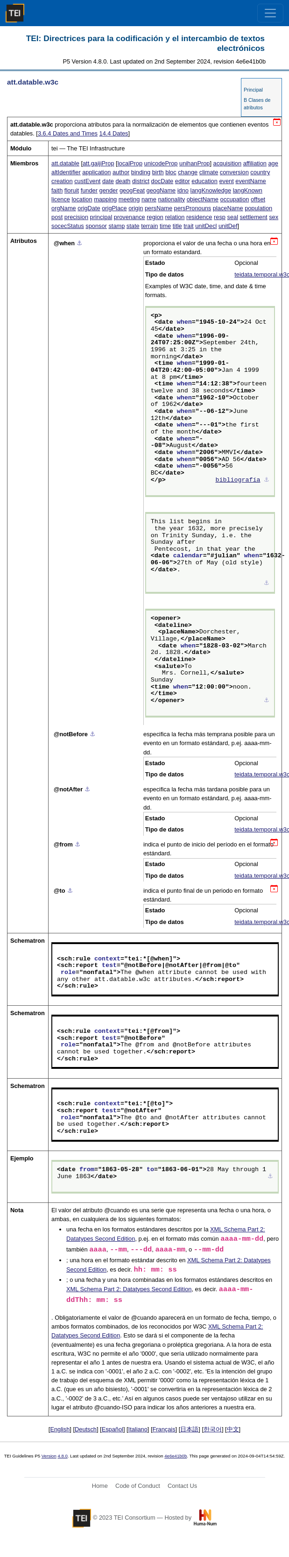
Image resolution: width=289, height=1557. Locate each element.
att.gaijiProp (98, 163)
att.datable (65, 163)
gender (108, 190)
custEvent (87, 181)
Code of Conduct (137, 1485)
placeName (228, 208)
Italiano (138, 1429)
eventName (250, 181)
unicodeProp (161, 163)
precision (76, 216)
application (96, 172)
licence (60, 199)
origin (135, 208)
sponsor (96, 225)
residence (199, 216)
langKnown (247, 190)
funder (89, 190)
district (140, 181)
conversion (234, 172)
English (60, 1429)
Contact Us (182, 1485)
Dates (113, 133)
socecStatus (67, 225)
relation (174, 216)
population (258, 208)
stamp (116, 225)
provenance (129, 216)
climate (209, 172)
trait (188, 225)
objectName (203, 199)
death (122, 181)
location (81, 199)
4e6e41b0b (175, 1455)
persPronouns (192, 208)
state (133, 225)
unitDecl (206, 225)
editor (182, 181)
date (108, 181)
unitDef (228, 225)
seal (232, 216)
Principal (253, 89)
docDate (162, 181)
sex (273, 216)
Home (100, 1485)
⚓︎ (79, 243)
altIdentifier (66, 172)
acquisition (227, 163)
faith (57, 190)
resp (220, 216)
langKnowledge (211, 190)
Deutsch (86, 1429)
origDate (89, 208)
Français (164, 1429)
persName (158, 208)
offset (258, 199)
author (121, 172)
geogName (161, 190)
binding (140, 172)
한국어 (213, 1429)
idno (183, 190)
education (204, 181)
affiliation (255, 163)
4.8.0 (62, 1455)
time (165, 225)
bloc (170, 172)
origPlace (114, 208)
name (148, 199)
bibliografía (237, 480)
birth (158, 172)
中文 (233, 1429)
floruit (71, 190)
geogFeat (132, 190)
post (57, 216)
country (260, 172)
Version (49, 1455)
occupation (234, 199)
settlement (254, 216)
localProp (130, 163)
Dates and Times (68, 133)
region (155, 216)
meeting (129, 199)
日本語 (189, 1429)
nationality (171, 199)
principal (101, 216)
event (226, 181)
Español (112, 1429)
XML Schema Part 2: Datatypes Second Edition (128, 1289)
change (187, 172)
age (273, 163)
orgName (63, 208)
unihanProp (194, 163)
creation (62, 181)
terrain (149, 225)
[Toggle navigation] (270, 13)
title (177, 225)
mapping (105, 199)
